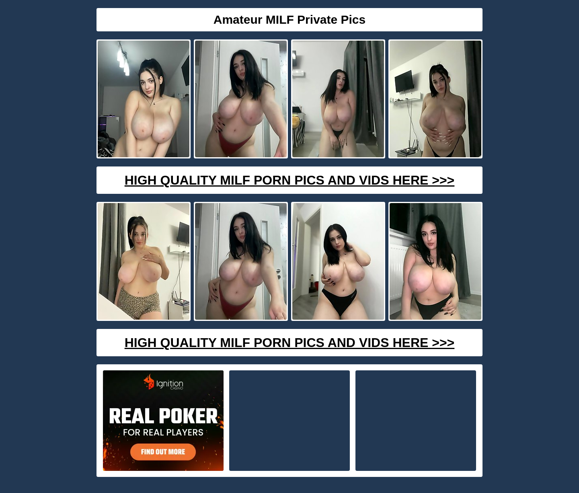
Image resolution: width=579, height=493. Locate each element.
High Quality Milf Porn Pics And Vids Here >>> (290, 180)
